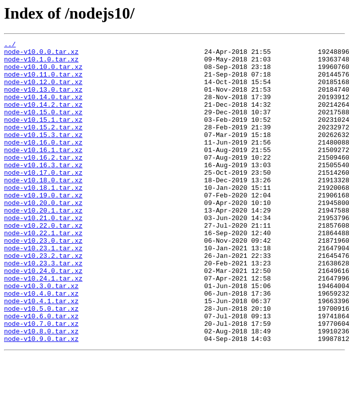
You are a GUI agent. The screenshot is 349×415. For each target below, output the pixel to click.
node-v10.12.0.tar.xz (43, 90)
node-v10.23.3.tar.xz (43, 308)
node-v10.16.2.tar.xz (43, 181)
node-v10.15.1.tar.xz (43, 136)
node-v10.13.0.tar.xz (43, 99)
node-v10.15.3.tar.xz (43, 154)
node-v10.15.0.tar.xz (43, 126)
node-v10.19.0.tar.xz (43, 226)
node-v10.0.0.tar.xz (41, 54)
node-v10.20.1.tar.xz (43, 244)
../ (10, 45)
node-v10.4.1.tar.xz (41, 353)
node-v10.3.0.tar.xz (41, 335)
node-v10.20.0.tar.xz (43, 235)
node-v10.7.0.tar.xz (41, 380)
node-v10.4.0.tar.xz (41, 344)
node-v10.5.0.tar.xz (41, 362)
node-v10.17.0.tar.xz (43, 199)
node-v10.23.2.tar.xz (43, 299)
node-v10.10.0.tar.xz (43, 72)
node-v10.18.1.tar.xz (43, 217)
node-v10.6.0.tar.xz (41, 371)
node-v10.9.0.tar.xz (41, 398)
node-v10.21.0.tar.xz (43, 253)
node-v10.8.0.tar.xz (41, 389)
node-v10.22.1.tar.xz (43, 271)
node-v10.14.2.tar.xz (43, 117)
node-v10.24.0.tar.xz (43, 317)
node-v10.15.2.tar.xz (43, 145)
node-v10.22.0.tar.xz (43, 262)
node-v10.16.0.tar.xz (43, 163)
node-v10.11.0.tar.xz (43, 81)
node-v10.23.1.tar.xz (43, 290)
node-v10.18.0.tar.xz (43, 208)
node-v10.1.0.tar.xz (41, 63)
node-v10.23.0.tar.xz (43, 281)
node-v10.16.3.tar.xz (43, 190)
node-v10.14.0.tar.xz (43, 108)
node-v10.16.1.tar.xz (43, 172)
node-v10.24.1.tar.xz (43, 326)
